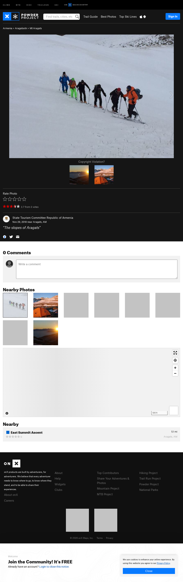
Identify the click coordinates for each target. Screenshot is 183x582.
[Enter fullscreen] (175, 353)
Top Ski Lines (128, 16)
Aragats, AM (40, 221)
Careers (9, 500)
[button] (4, 236)
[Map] (91, 382)
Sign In (172, 16)
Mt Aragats (36, 28)
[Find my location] (175, 360)
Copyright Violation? (91, 161)
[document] (149, 566)
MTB (18, 4)
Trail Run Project (150, 478)
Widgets (60, 484)
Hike (29, 4)
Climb (6, 4)
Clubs (58, 489)
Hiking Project (148, 473)
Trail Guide (90, 16)
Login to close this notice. (54, 566)
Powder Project (149, 484)
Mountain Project (108, 488)
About (58, 473)
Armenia (7, 28)
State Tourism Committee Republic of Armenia (42, 217)
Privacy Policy (163, 563)
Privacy (109, 538)
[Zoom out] (175, 373)
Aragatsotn (21, 28)
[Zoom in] (175, 368)
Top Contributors (108, 473)
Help (58, 478)
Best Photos (108, 16)
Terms (100, 538)
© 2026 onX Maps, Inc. (81, 538)
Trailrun (43, 4)
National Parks (148, 489)
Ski (57, 4)
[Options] (173, 410)
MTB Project (105, 494)
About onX (11, 494)
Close (149, 571)
